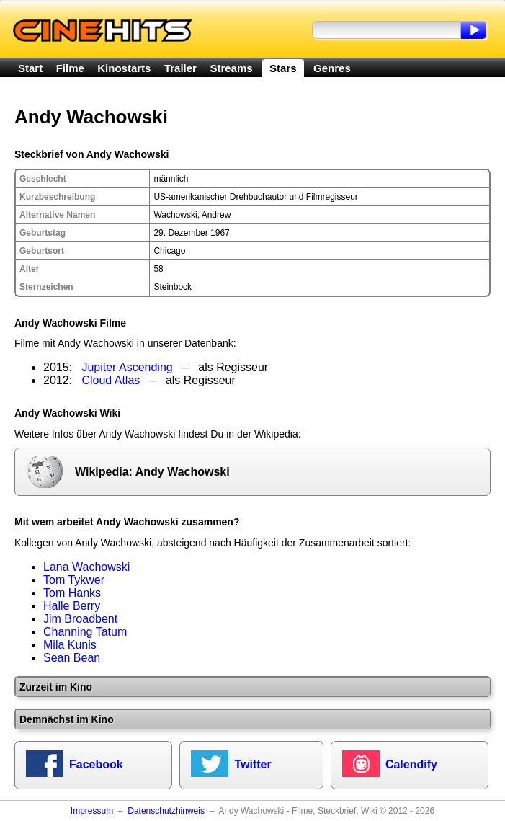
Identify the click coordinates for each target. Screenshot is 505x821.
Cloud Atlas (110, 380)
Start (30, 68)
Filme (70, 68)
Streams (231, 68)
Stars (283, 68)
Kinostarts (124, 68)
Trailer (180, 68)
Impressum (92, 811)
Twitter (252, 764)
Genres (332, 68)
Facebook (96, 764)
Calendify (411, 764)
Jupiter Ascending (126, 367)
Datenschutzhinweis (166, 811)
